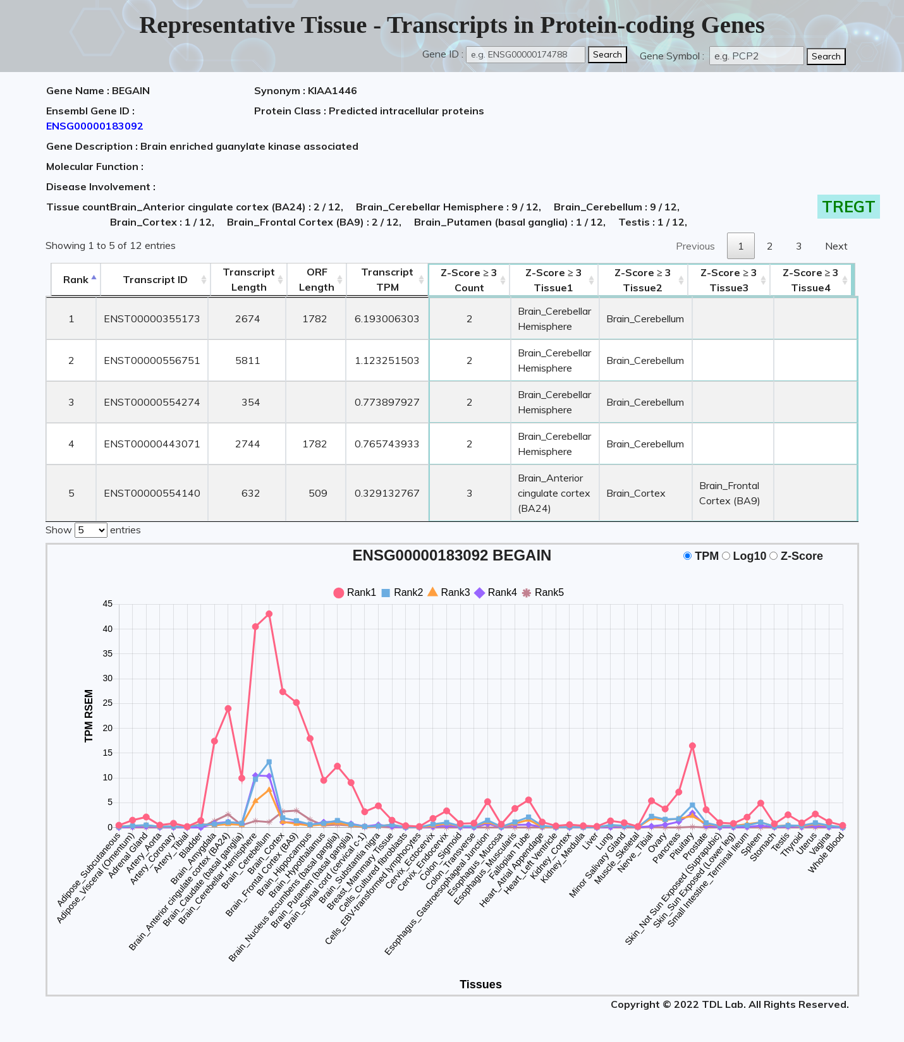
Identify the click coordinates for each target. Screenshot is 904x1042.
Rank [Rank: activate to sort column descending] (70, 279)
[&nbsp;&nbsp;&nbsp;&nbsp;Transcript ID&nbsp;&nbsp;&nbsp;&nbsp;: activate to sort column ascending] (150, 280)
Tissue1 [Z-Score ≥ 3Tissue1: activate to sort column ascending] (552, 280)
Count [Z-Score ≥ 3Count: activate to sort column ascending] (465, 280)
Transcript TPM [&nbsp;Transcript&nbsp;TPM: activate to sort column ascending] (383, 279)
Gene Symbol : (673, 55)
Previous (695, 245)
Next (836, 245)
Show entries (93, 528)
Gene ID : (442, 53)
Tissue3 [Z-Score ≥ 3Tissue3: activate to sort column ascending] (733, 280)
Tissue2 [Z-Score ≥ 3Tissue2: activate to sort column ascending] (644, 280)
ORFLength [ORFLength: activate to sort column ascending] (313, 279)
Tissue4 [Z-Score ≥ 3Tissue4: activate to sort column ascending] (816, 280)
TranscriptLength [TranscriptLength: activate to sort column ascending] (245, 279)
